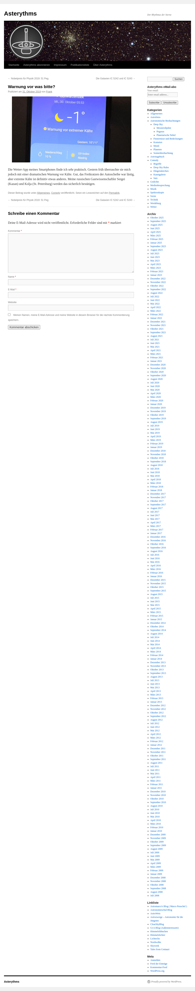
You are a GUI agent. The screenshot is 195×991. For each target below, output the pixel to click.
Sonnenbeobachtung (163, 153)
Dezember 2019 (158, 407)
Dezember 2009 (158, 834)
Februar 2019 (156, 443)
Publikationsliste (80, 64)
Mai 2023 (155, 260)
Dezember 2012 (158, 705)
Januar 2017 (156, 533)
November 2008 (158, 881)
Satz (155, 178)
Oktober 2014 (157, 626)
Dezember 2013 (158, 662)
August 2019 (156, 422)
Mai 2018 (155, 475)
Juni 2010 (155, 813)
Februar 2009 (156, 870)
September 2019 (158, 418)
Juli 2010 (154, 809)
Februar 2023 (156, 271)
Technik (154, 199)
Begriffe (157, 163)
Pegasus (160, 131)
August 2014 (156, 633)
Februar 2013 (156, 698)
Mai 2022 (155, 303)
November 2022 (158, 282)
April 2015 (155, 608)
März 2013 (155, 694)
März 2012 (155, 737)
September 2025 (158, 221)
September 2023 (158, 246)
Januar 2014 (156, 658)
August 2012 (156, 719)
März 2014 (155, 651)
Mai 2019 (155, 432)
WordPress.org (157, 970)
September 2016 (158, 547)
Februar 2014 (156, 655)
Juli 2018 (154, 468)
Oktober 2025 (157, 217)
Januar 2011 (156, 788)
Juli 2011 (154, 766)
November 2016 (158, 540)
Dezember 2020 (158, 364)
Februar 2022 (156, 314)
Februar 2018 (156, 486)
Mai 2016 (155, 562)
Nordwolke (155, 942)
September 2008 (158, 888)
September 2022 (158, 289)
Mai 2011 (155, 773)
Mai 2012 (155, 730)
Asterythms (20, 13)
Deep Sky (158, 124)
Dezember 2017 (158, 493)
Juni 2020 (155, 386)
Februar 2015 (156, 615)
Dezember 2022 (158, 278)
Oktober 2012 (157, 712)
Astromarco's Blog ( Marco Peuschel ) (168, 906)
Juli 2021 (154, 339)
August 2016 (156, 551)
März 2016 (155, 569)
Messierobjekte (164, 128)
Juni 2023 (155, 257)
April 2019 (155, 436)
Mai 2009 (155, 859)
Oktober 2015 (157, 587)
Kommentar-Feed (158, 967)
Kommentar (15, 231)
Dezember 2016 (158, 536)
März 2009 (155, 866)
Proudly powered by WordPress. (166, 981)
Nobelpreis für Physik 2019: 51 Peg (28, 78)
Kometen (157, 142)
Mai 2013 (155, 687)
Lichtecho (155, 938)
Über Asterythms (102, 64)
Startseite (13, 64)
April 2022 (155, 307)
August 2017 (156, 508)
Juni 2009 (155, 856)
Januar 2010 (156, 831)
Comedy (55, 193)
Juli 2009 (154, 852)
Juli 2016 (154, 554)
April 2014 (155, 648)
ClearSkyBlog (157, 924)
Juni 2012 (155, 727)
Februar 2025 (156, 239)
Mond (156, 145)
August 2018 (156, 465)
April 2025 (155, 232)
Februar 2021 (156, 357)
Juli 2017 (154, 511)
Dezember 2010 (158, 791)
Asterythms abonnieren (36, 64)
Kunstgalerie (159, 174)
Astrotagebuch (157, 156)
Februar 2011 (156, 784)
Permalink (114, 193)
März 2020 (155, 397)
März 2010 (155, 823)
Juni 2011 (155, 770)
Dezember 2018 (158, 450)
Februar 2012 (156, 741)
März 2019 (155, 440)
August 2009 (156, 849)
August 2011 (156, 762)
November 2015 (158, 583)
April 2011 (155, 777)
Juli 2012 (154, 723)
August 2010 (156, 805)
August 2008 (156, 892)
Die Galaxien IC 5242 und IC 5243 (115, 78)
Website (12, 302)
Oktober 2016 (157, 544)
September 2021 (158, 332)
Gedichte (154, 181)
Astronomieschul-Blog (161, 909)
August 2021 (156, 336)
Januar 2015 (156, 619)
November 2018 (158, 454)
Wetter (153, 206)
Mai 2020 (155, 389)
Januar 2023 (156, 275)
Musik (153, 189)
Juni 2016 (155, 558)
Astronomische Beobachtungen (165, 120)
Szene (153, 196)
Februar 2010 (156, 827)
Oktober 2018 (157, 458)
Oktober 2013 (157, 669)
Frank (49, 91)
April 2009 (155, 863)
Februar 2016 (156, 572)
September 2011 (158, 759)
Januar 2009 (156, 874)
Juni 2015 (155, 601)
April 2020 (155, 393)
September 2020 (158, 375)
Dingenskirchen (161, 171)
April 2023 (155, 264)
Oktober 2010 (157, 798)
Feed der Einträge (158, 963)
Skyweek (154, 945)
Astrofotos (155, 117)
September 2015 (158, 590)
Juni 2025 (155, 228)
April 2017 (155, 522)
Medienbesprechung (160, 185)
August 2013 (156, 676)
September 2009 (158, 845)
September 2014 (158, 630)
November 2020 (158, 368)
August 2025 (156, 224)
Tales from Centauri (160, 949)
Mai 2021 (155, 346)
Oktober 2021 (157, 328)
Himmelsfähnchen (159, 931)
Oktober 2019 (157, 414)
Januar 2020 (156, 404)
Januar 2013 (156, 701)
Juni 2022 (155, 300)
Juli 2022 (154, 296)
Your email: (152, 90)
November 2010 (158, 795)
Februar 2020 (156, 400)
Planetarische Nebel (166, 135)
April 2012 (155, 734)
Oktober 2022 (157, 285)
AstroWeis (155, 913)
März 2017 (155, 526)
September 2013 (158, 673)
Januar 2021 (156, 361)
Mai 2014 (155, 644)
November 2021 (158, 325)
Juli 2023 (154, 253)
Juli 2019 (154, 425)
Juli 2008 (154, 895)
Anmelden (155, 960)
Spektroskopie (157, 192)
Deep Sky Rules (161, 167)
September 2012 (158, 716)
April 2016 (155, 565)
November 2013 (158, 666)
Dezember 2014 (158, 623)
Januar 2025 (156, 242)
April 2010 (155, 820)
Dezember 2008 (158, 877)
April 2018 (155, 479)
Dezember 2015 (158, 579)
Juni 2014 (155, 640)
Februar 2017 (156, 529)
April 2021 (155, 350)
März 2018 (155, 483)
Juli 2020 (154, 382)
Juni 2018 (155, 472)
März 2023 (155, 267)
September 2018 (158, 461)
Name (12, 276)
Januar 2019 (156, 447)
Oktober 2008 (157, 884)
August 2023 (156, 249)
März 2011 (155, 780)
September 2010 (158, 802)
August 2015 (156, 594)
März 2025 (155, 235)
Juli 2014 (154, 637)
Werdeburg (155, 203)
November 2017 (158, 497)
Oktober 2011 (157, 755)
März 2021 (155, 354)
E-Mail (12, 289)
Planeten (157, 149)
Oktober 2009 (157, 841)
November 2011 (158, 752)
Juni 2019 (155, 429)
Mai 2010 (155, 816)
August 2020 (156, 379)
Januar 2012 (156, 744)
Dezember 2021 (158, 321)
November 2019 (158, 411)
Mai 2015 (155, 605)
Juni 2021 (155, 343)
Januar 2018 (156, 490)
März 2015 (155, 612)
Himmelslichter (157, 935)
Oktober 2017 (157, 501)
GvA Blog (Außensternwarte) (164, 927)
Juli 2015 (154, 597)
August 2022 (156, 293)
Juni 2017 (155, 515)
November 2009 (158, 838)
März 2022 (155, 310)
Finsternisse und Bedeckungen (168, 138)
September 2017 (158, 504)
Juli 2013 (154, 680)
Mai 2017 (155, 519)
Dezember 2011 (158, 748)
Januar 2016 (156, 576)
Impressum (60, 64)
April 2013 (155, 691)
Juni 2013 (155, 684)
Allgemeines (43, 193)
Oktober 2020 (157, 371)
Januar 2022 (156, 318)
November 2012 (158, 709)
